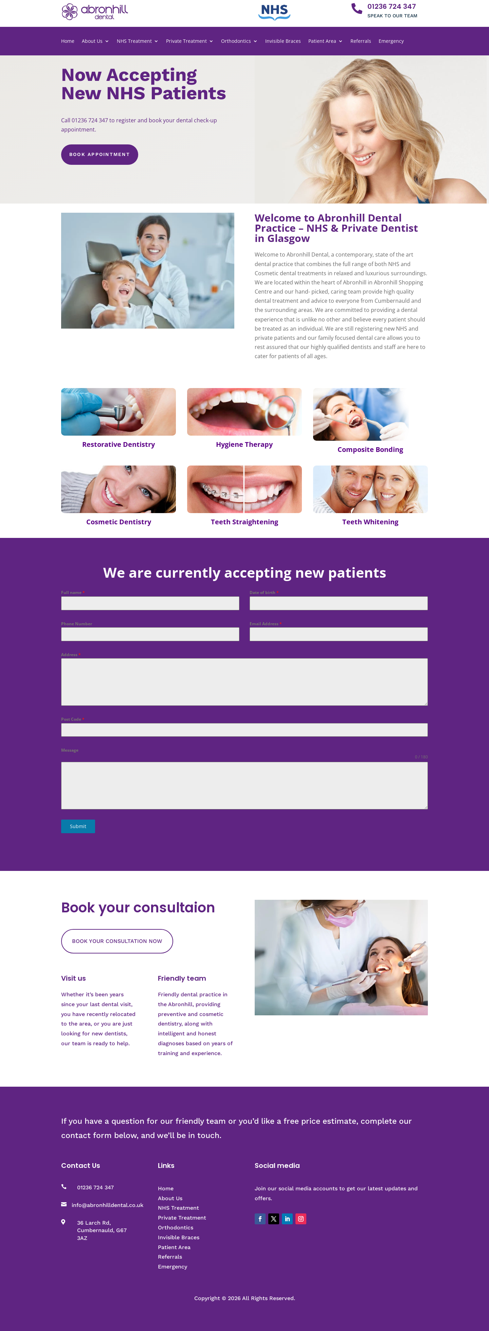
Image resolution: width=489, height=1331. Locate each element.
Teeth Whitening (370, 521)
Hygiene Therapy (244, 444)
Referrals (360, 41)
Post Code (73, 719)
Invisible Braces (283, 41)
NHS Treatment (134, 41)
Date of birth (264, 592)
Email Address (266, 624)
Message (69, 750)
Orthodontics (236, 41)
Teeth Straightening (244, 521)
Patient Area (322, 41)
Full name (73, 592)
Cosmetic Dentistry (118, 521)
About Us (92, 41)
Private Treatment (186, 41)
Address (71, 655)
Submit (78, 826)
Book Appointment (99, 154)
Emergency (391, 41)
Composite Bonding (370, 449)
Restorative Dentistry (118, 444)
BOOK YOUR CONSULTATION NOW (117, 941)
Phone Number (76, 624)
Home (67, 41)
